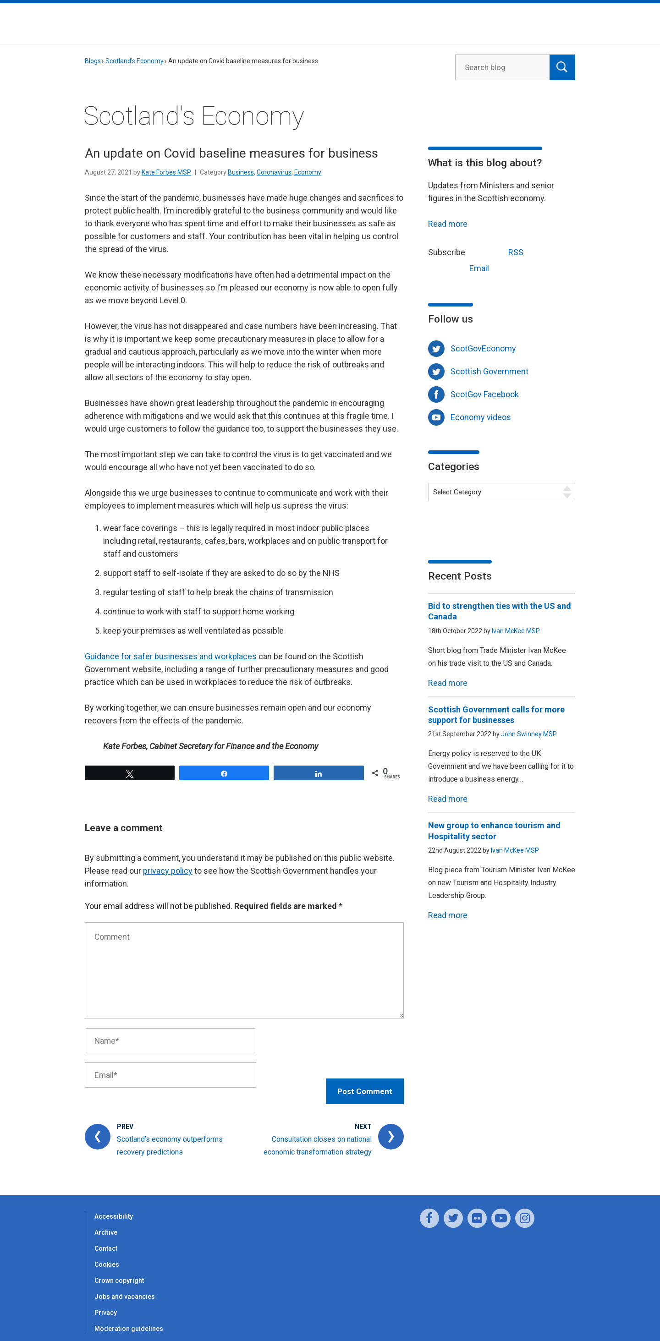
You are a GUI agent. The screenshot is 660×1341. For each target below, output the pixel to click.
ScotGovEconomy (483, 348)
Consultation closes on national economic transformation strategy (318, 1136)
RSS (498, 251)
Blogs (93, 61)
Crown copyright (119, 1271)
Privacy (105, 1303)
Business (241, 172)
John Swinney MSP (529, 734)
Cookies (106, 1255)
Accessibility (113, 1207)
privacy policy (167, 871)
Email (462, 267)
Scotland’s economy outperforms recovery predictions (170, 1136)
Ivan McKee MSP (516, 631)
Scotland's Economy (134, 61)
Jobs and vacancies (124, 1287)
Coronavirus (274, 172)
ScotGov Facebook (485, 394)
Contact (105, 1239)
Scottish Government (489, 371)
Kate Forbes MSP (166, 172)
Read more (448, 224)
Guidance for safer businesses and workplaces (171, 656)
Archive (105, 1223)
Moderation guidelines (128, 1319)
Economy (307, 172)
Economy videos (481, 417)
